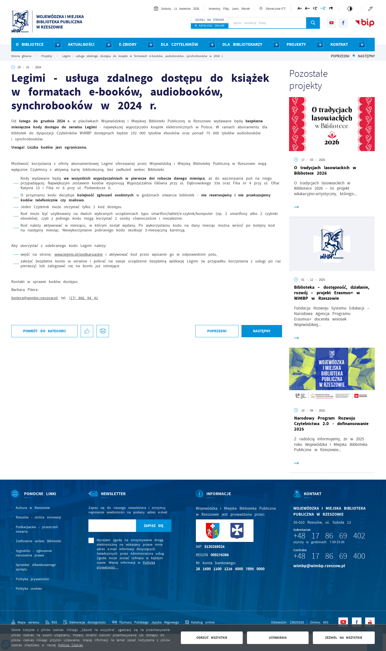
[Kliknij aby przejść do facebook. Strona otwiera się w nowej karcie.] (343, 23)
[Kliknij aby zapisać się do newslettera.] (153, 525)
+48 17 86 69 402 (329, 535)
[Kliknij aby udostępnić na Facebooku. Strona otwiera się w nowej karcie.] (87, 331)
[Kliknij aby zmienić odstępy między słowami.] (323, 9)
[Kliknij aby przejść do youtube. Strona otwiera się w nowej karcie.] (331, 23)
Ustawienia (278, 637)
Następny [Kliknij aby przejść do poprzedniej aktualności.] (366, 56)
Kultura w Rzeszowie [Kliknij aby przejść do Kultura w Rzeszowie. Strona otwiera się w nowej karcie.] (33, 507)
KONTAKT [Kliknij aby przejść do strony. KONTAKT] (339, 44)
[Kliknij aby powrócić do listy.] (354, 56)
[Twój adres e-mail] (112, 525)
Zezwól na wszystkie (343, 637)
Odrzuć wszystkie (211, 637)
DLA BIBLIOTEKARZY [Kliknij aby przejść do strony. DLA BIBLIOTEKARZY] (242, 44)
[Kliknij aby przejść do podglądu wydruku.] (102, 331)
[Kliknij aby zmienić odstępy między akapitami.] (331, 9)
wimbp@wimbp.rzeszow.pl (319, 566)
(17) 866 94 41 (83, 297)
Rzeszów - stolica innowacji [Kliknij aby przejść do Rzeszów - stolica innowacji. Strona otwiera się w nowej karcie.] (38, 517)
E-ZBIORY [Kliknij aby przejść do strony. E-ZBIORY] (128, 44)
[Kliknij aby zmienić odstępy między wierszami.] (315, 9)
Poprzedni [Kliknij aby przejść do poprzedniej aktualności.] (340, 56)
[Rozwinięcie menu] (37, 498)
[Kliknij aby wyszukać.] (313, 22)
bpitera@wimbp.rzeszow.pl (34, 297)
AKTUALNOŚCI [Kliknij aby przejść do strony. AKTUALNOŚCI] (81, 44)
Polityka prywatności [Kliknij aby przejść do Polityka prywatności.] (32, 579)
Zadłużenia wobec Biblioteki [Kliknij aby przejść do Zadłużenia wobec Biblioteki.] (38, 541)
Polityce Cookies (70, 645)
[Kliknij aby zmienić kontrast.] (350, 9)
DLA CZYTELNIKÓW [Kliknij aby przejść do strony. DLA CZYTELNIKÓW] (179, 44)
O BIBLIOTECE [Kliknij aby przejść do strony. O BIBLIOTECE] (30, 44)
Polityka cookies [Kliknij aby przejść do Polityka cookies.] (29, 588)
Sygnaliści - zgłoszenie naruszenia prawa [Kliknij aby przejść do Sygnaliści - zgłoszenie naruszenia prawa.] (34, 552)
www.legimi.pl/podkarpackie (78, 254)
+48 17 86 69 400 (329, 556)
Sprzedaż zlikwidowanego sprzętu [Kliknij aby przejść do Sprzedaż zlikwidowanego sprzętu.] (36, 566)
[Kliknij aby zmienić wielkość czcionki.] (299, 9)
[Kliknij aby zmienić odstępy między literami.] (307, 9)
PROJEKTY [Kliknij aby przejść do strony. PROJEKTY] (296, 44)
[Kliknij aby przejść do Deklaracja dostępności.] (84, 622)
